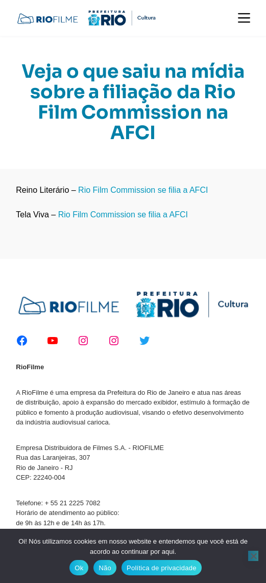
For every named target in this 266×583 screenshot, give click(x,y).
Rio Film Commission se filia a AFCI (143, 190)
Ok (79, 568)
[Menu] (244, 18)
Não (105, 568)
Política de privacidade (162, 568)
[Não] (253, 556)
